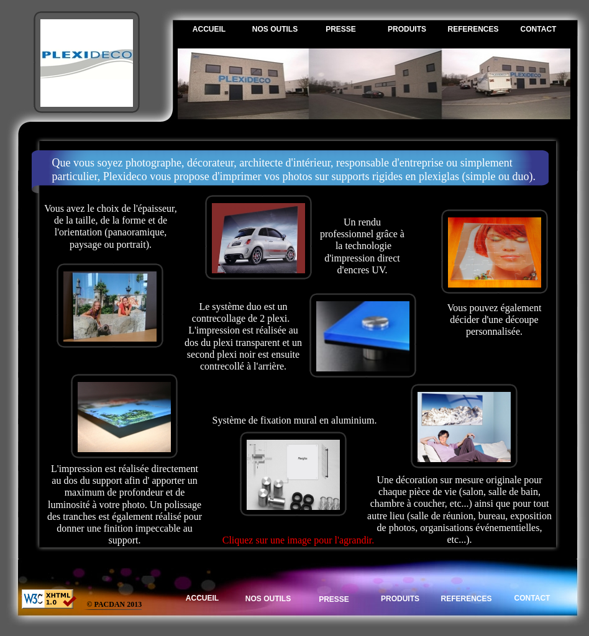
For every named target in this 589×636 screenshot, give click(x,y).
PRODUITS (407, 29)
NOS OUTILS (275, 29)
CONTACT (539, 29)
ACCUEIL (209, 29)
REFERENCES (472, 29)
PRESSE (341, 29)
